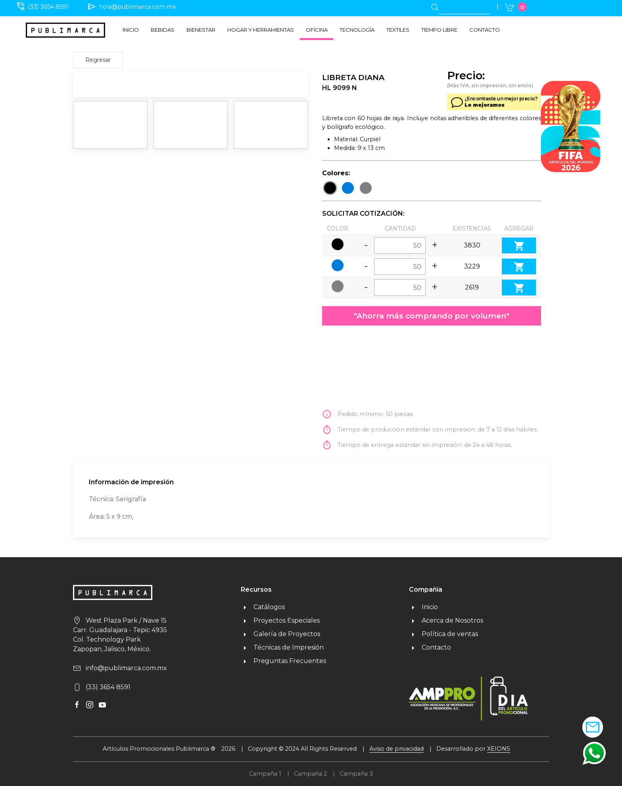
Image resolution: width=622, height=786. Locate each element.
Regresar (98, 59)
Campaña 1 (265, 773)
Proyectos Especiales (280, 620)
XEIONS (498, 748)
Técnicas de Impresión (282, 647)
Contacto (484, 30)
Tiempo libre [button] (439, 30)
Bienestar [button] (200, 30)
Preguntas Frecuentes (283, 661)
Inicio (131, 30)
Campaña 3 (356, 773)
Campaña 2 (310, 773)
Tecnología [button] (357, 30)
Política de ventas (443, 634)
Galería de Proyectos (280, 634)
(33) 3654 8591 (48, 6)
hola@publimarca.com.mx (137, 6)
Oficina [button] (317, 30)
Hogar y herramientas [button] (260, 30)
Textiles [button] (397, 30)
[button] (594, 753)
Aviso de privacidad (396, 748)
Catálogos (263, 607)
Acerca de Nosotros (446, 620)
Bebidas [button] (163, 30)
